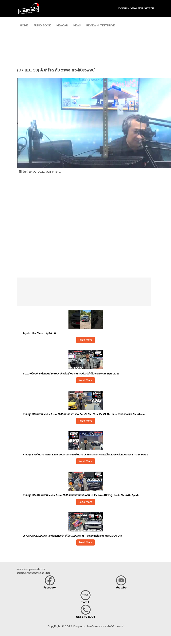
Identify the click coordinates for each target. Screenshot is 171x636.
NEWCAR (62, 26)
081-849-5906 (85, 617)
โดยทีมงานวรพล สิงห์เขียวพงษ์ (136, 8)
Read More (85, 340)
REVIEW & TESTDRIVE (100, 26)
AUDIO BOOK (42, 26)
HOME (24, 26)
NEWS (77, 26)
